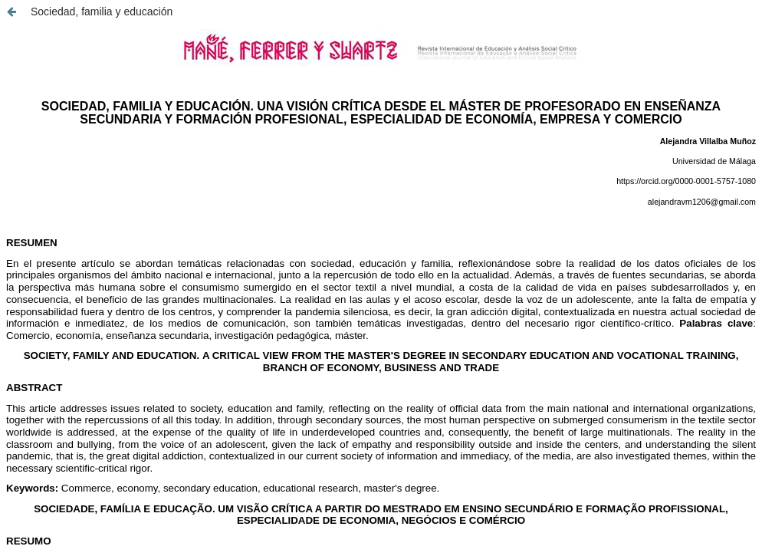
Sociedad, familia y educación (101, 11)
